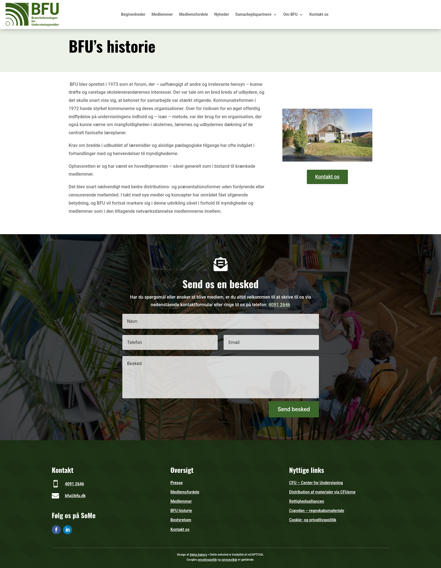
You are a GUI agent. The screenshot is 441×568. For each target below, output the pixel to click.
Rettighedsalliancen (306, 501)
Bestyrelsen (180, 520)
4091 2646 (279, 304)
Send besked (294, 409)
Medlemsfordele (193, 14)
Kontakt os (318, 14)
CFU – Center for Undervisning (316, 482)
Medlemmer (162, 14)
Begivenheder (133, 14)
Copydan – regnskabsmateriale (316, 510)
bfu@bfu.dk (75, 495)
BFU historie (181, 510)
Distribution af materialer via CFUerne (322, 492)
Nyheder (221, 14)
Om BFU (290, 14)
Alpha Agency (198, 554)
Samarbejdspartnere (253, 14)
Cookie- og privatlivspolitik (312, 520)
